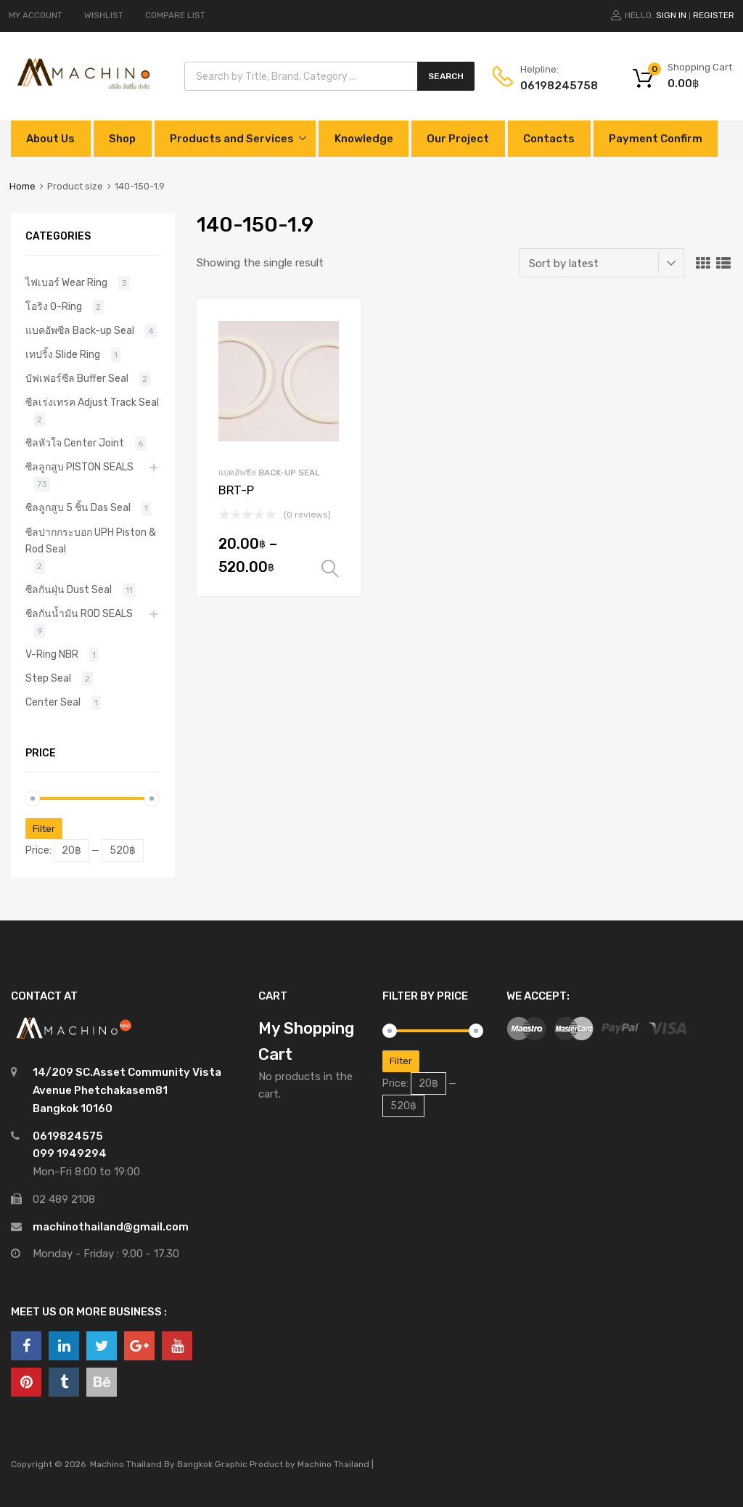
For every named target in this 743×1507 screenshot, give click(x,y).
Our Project (458, 138)
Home (22, 186)
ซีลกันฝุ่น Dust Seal (68, 589)
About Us (50, 138)
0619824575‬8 (555, 85)
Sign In (671, 15)
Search (446, 76)
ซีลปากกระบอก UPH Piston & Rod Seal (90, 540)
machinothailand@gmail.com (111, 1226)
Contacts (549, 138)
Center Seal (53, 702)
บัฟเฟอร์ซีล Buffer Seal (76, 378)
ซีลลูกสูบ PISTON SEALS (79, 467)
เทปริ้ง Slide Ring (62, 354)
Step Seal (48, 678)
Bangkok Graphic (212, 1464)
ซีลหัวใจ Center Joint (74, 443)
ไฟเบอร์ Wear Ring (66, 282)
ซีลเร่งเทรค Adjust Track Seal (92, 402)
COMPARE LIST (175, 15)
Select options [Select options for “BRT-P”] (330, 569)
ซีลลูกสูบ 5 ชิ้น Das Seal (78, 507)
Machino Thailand (333, 1464)
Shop (122, 138)
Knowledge (363, 138)
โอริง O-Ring (53, 306)
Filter (44, 828)
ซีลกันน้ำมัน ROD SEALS (79, 613)
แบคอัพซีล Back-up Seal (269, 472)
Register (713, 15)
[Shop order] (602, 262)
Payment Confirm (655, 138)
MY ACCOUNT (35, 15)
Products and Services (232, 138)
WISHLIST (103, 15)
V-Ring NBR (51, 654)
